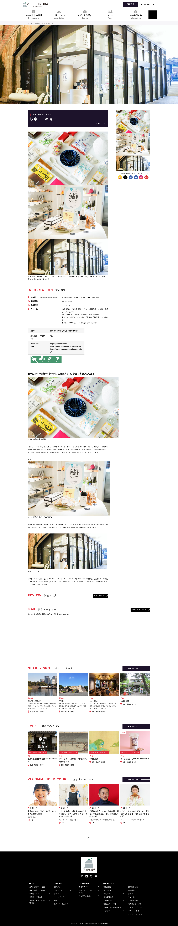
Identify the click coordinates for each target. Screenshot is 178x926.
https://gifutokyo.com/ (58, 344)
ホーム (30, 23)
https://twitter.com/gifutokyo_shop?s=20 (65, 346)
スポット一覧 (39, 23)
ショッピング (100, 123)
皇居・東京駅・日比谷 (42, 114)
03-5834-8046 (67, 301)
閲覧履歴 (130, 4)
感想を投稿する (100, 596)
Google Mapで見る (140, 610)
